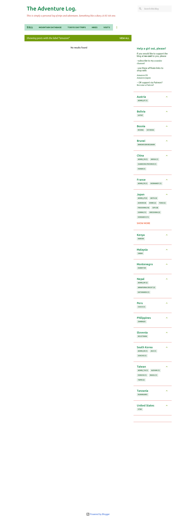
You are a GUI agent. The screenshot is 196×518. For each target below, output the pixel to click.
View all (124, 38)
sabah (140, 253)
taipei (141, 380)
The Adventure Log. (51, 8)
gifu (155, 208)
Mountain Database (50, 27)
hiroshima (154, 212)
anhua (154, 159)
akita (153, 198)
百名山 (30, 27)
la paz (140, 115)
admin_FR (142, 183)
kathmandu (143, 292)
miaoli (153, 375)
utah (140, 409)
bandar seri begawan (146, 144)
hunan (141, 169)
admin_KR (143, 351)
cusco (141, 307)
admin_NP (143, 283)
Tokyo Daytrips (77, 27)
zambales (142, 321)
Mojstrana (142, 336)
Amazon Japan (144, 78)
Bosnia (140, 130)
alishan (155, 370)
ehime (152, 203)
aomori (142, 203)
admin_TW (143, 370)
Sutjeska (150, 130)
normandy (156, 183)
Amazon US (142, 75)
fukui (162, 203)
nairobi (141, 238)
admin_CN (143, 159)
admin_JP (142, 198)
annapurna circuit (146, 287)
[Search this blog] (157, 8)
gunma (142, 212)
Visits (106, 27)
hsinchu (142, 375)
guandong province (147, 164)
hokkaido (143, 217)
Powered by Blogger (98, 514)
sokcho (142, 356)
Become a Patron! (145, 85)
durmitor (142, 268)
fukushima (143, 208)
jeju (153, 351)
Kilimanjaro (142, 394)
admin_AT (143, 101)
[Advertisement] (152, 466)
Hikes (94, 27)
